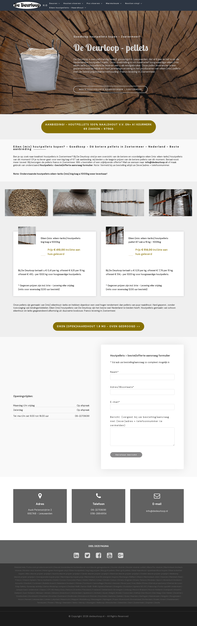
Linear (99, 580)
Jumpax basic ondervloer (27, 589)
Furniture (87, 583)
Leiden (47, 599)
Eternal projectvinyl (157, 583)
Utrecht (176, 589)
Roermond (124, 599)
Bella (139, 583)
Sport (159, 580)
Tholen (51, 602)
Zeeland (17, 593)
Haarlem (134, 596)
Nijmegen (107, 599)
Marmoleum (112, 3)
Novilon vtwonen (112, 583)
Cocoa (62, 580)
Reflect (132, 577)
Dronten (52, 596)
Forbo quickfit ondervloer (169, 586)
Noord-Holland (155, 589)
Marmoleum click (151, 577)
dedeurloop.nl (97, 616)
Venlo (74, 602)
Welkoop (100, 602)
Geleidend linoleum (65, 583)
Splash (33, 580)
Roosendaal (135, 599)
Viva (133, 583)
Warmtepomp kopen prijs (71, 577)
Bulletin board (49, 583)
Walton (92, 580)
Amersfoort (65, 593)
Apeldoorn (88, 593)
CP (49, 589)
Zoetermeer (138, 602)
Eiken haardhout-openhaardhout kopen (149, 570)
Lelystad (55, 599)
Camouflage (98, 583)
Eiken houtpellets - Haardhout (66, 7)
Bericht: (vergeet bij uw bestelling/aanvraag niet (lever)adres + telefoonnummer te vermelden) (139, 421)
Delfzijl (137, 593)
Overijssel (167, 589)
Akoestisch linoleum (172, 580)
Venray (82, 602)
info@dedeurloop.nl (157, 511)
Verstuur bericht (126, 455)
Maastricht (65, 599)
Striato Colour (109, 580)
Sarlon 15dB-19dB (89, 586)
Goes (126, 596)
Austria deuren (58, 573)
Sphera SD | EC (140, 586)
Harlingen (143, 596)
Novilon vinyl (132, 3)
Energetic (117, 586)
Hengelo (164, 596)
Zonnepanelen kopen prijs (47, 577)
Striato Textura (139, 580)
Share (139, 577)
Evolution (128, 586)
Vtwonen (164, 577)
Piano (79, 580)
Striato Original (125, 580)
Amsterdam (76, 593)
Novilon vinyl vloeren (32, 570)
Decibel (27, 583)
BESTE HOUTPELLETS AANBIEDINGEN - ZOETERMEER (110, 89)
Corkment (36, 583)
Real (180, 577)
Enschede (102, 596)
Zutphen (149, 602)
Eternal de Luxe (174, 583)
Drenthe (77, 589)
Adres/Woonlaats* (122, 387)
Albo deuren (31, 573)
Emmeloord (83, 596)
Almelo (47, 593)
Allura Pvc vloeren (155, 567)
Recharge (123, 577)
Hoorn (21, 599)
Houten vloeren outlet (135, 567)
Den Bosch (146, 593)
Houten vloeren (72, 3)
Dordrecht (33, 596)
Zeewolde (122, 602)
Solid (55, 580)
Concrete (71, 580)
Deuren (53, 3)
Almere (55, 593)
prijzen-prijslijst (44, 573)
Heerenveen (154, 596)
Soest (163, 599)
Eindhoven (72, 596)
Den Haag (156, 593)
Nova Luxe (125, 583)
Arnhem (97, 593)
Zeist (130, 602)
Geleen (120, 596)
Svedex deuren (147, 573)
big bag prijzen (92, 570)
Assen (105, 593)
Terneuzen (41, 602)
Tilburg (58, 602)
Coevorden (128, 593)
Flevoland (86, 589)
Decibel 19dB (73, 586)
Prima (144, 583)
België (112, 593)
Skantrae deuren (117, 573)
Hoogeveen (175, 596)
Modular (151, 580)
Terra (39, 580)
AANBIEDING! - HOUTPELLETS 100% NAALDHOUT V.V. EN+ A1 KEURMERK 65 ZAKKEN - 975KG (98, 126)
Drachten (43, 596)
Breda (118, 593)
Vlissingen (90, 602)
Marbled (173, 577)
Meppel (75, 599)
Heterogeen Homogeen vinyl (55, 570)
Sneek (156, 599)
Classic (43, 589)
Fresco (18, 580)
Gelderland (107, 589)
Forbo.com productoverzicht (39, 567)
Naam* (114, 372)
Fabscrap (152, 586)
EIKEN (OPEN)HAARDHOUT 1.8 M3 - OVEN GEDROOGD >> (98, 326)
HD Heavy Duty (58, 589)
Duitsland (62, 596)
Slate (85, 580)
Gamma (111, 596)
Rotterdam (147, 599)
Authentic (47, 580)
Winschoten (111, 602)
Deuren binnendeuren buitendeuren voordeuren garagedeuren (82, 567)
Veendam (67, 602)
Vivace (26, 580)
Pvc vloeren (93, 3)
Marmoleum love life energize (98, 577)
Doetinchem (21, 596)
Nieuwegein (96, 599)
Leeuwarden (37, 599)
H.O (45, 5)
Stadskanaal (172, 599)
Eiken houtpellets (77, 570)
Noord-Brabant (140, 589)
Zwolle (157, 602)
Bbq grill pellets (108, 570)
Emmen (93, 596)
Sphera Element (105, 586)
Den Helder (167, 593)
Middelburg (85, 599)
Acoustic (19, 583)
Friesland (96, 589)
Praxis (115, 599)
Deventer (178, 593)
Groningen (118, 589)
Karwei (28, 599)
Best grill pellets (123, 570)
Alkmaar (39, 593)
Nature (69, 589)
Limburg (127, 589)
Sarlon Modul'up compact (54, 586)
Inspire (115, 577)
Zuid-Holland (28, 593)
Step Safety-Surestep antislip (28, 586)
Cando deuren (87, 573)
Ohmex (78, 583)
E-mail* (115, 402)
